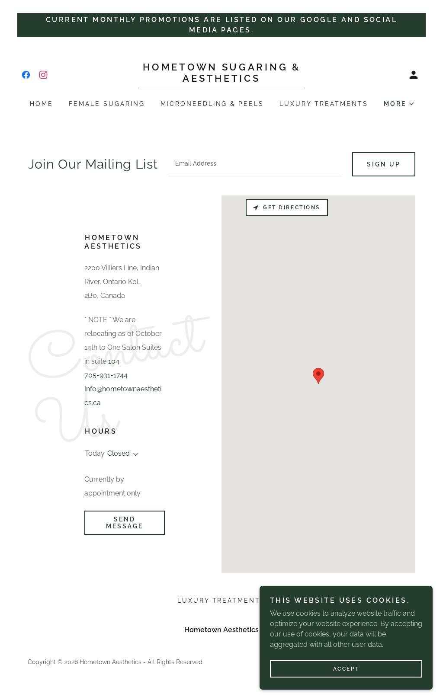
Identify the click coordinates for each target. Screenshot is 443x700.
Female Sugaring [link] (107, 103)
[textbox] (255, 164)
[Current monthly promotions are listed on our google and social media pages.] (221, 25)
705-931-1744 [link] (106, 375)
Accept (346, 669)
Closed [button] (118, 453)
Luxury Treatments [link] (323, 103)
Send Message (124, 523)
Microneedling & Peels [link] (212, 103)
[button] (413, 74)
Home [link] (41, 103)
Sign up (384, 164)
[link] (26, 74)
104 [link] (113, 361)
